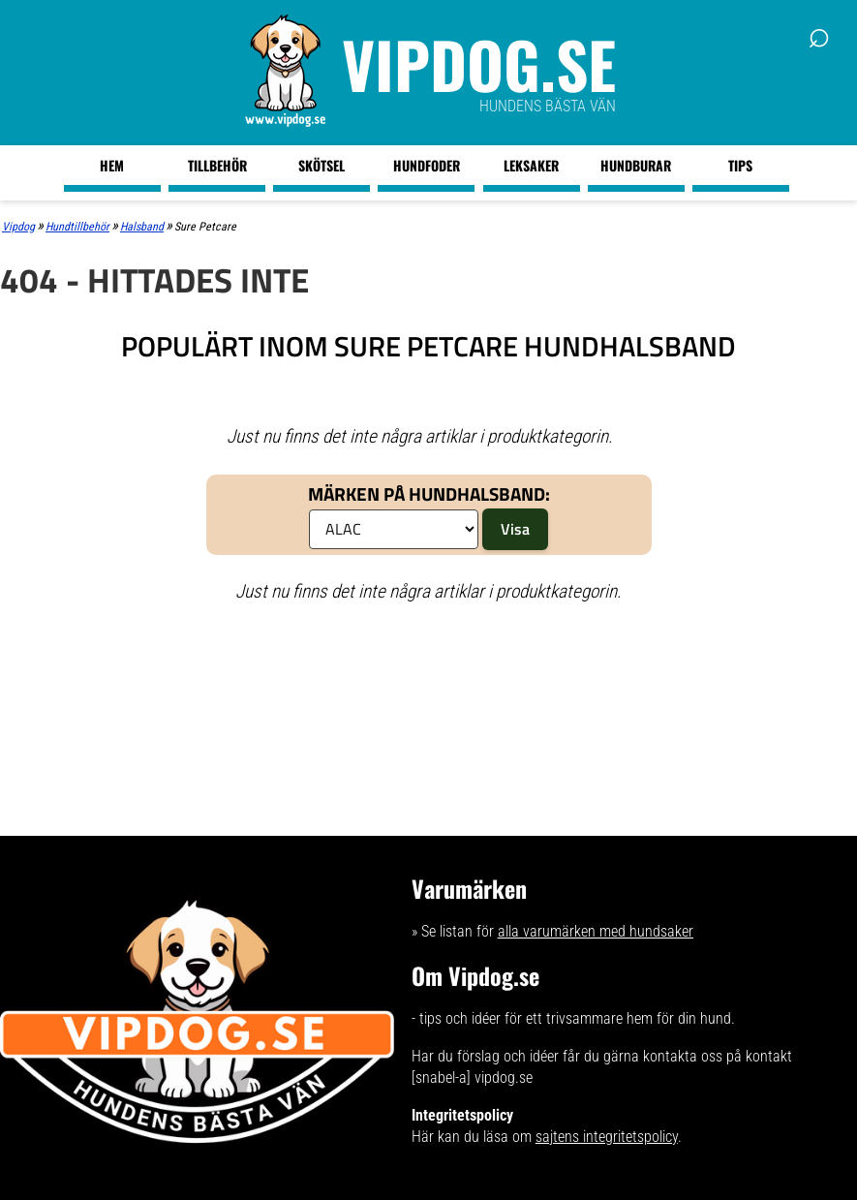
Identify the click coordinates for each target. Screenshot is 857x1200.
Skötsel (321, 165)
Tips (740, 165)
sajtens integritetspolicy (607, 1136)
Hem (112, 165)
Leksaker (531, 165)
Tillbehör (217, 165)
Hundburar (635, 165)
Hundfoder (426, 165)
